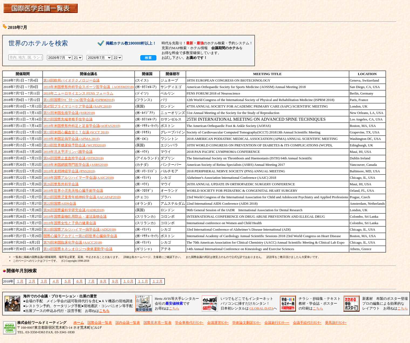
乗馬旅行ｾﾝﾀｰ (336, 323)
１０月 (128, 281)
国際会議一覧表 (99, 323)
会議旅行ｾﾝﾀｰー (276, 323)
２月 (31, 281)
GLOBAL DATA (262, 308)
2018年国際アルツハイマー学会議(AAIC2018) (78, 178)
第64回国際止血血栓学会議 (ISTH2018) (73, 158)
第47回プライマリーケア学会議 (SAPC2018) (77, 106)
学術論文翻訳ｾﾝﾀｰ (246, 323)
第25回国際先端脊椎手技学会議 (68, 119)
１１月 (143, 281)
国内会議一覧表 (127, 323)
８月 (103, 281)
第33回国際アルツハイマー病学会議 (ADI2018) (79, 229)
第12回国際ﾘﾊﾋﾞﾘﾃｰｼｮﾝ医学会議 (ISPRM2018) (79, 100)
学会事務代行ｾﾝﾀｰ (189, 323)
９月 (114, 281)
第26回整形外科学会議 (60, 184)
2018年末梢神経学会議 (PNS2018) (69, 171)
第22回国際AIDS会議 (59, 203)
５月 (67, 281)
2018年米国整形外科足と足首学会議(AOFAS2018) (81, 126)
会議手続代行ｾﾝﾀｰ (307, 323)
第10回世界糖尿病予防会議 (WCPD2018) (74, 145)
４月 (55, 281)
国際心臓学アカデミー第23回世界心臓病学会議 (80, 236)
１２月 (157, 281)
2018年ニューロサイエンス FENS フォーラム (78, 93)
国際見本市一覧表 (158, 323)
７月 (91, 281)
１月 (19, 281)
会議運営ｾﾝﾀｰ (218, 323)
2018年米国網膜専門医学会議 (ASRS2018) (75, 165)
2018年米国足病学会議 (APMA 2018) (71, 139)
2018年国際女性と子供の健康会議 (69, 223)
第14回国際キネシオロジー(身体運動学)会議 (77, 249)
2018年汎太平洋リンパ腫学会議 (68, 152)
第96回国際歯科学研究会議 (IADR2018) (73, 210)
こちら (174, 308)
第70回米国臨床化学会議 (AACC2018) (72, 242)
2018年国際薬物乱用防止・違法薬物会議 (75, 216)
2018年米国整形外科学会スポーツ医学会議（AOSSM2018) (88, 87)
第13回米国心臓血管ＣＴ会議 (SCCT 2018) (76, 132)
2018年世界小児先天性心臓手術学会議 (73, 191)
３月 (43, 281)
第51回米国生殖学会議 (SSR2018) (69, 113)
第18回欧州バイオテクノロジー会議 (71, 80)
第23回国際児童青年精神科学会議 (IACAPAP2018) (82, 197)
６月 (79, 281)
